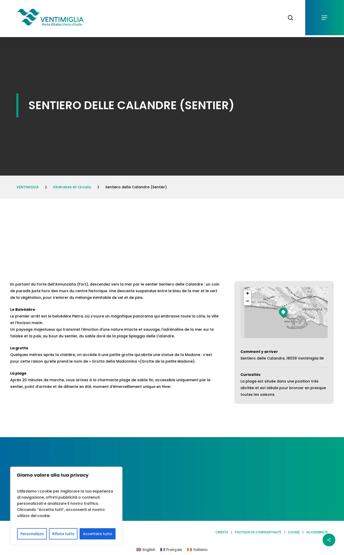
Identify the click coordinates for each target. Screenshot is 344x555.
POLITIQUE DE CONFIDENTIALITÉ (258, 532)
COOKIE (294, 532)
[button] (325, 17)
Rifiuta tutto (63, 533)
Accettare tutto (97, 533)
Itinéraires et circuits (72, 187)
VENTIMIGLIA (27, 187)
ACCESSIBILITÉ (317, 532)
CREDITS (221, 532)
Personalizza (32, 533)
